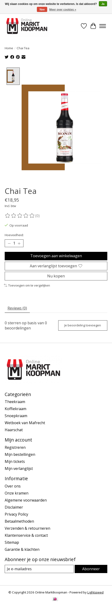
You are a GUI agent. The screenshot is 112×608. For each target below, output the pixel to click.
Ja (102, 4)
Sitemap (12, 541)
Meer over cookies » (62, 9)
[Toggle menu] (102, 26)
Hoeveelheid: (14, 235)
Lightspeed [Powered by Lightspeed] (95, 592)
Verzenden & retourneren (27, 527)
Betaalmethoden (19, 520)
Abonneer (91, 568)
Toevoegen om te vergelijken (27, 285)
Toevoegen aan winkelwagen (56, 255)
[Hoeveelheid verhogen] (19, 243)
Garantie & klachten (22, 548)
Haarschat (14, 429)
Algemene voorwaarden (26, 499)
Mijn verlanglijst (19, 468)
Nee (42, 9)
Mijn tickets (15, 461)
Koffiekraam (15, 408)
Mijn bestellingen (20, 454)
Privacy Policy (16, 513)
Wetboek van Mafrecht (25, 422)
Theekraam (15, 401)
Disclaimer (14, 506)
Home (9, 48)
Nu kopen (56, 275)
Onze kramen (16, 492)
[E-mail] (39, 568)
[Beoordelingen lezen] (20, 215)
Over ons (13, 485)
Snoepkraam (16, 415)
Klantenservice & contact (26, 534)
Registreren (15, 447)
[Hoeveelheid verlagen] (9, 243)
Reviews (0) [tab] (17, 307)
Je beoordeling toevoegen (82, 325)
